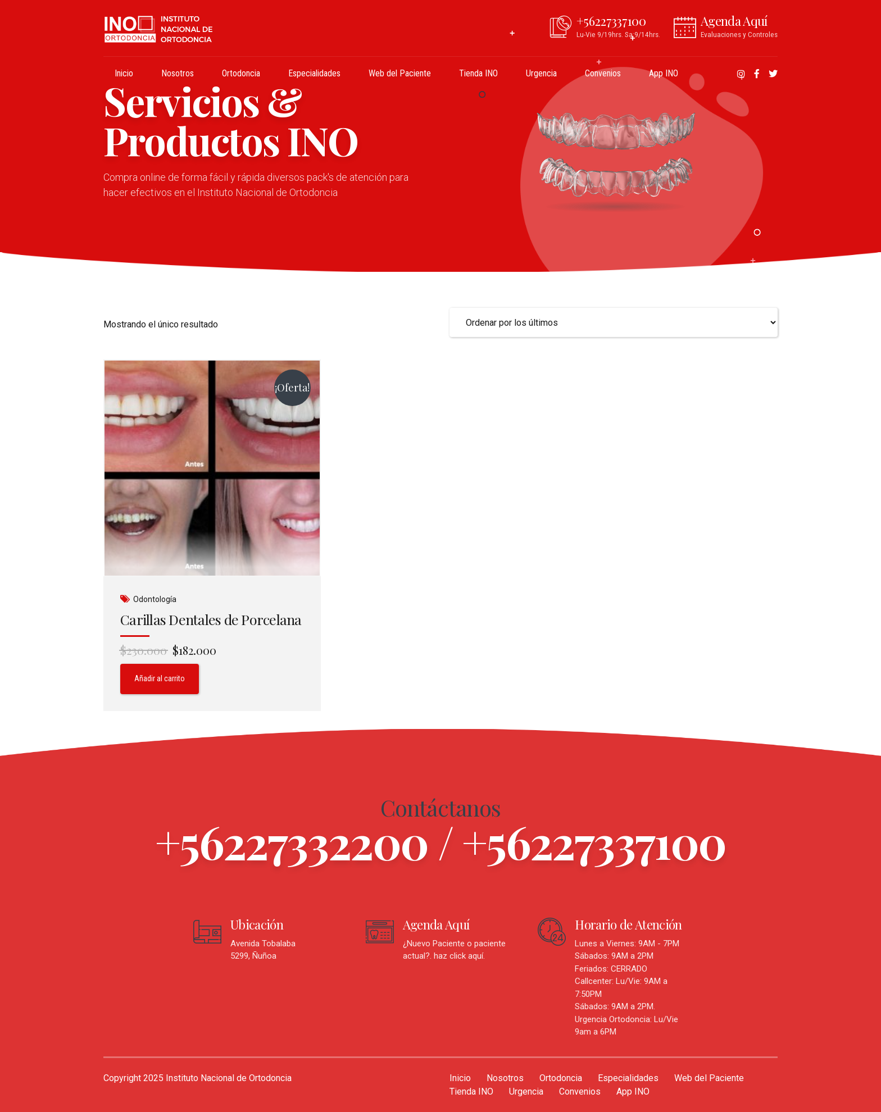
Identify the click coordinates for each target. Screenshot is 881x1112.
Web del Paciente (400, 73)
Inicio (124, 73)
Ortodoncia (241, 73)
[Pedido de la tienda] (613, 322)
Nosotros (177, 73)
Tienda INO (478, 73)
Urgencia (541, 73)
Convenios (603, 73)
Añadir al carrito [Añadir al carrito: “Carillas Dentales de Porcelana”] (159, 678)
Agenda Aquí (436, 924)
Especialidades (314, 73)
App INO (663, 73)
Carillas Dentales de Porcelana (211, 619)
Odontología (154, 599)
